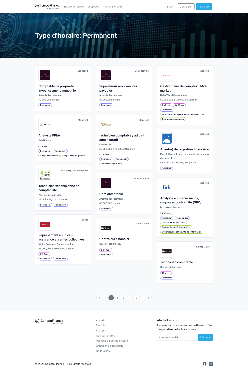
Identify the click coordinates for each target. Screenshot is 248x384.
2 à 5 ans (44, 146)
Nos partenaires (105, 335)
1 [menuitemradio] (111, 297)
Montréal (83, 120)
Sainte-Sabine (141, 178)
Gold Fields (44, 140)
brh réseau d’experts (171, 207)
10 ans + (166, 273)
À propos (93, 6)
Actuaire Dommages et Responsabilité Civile (183, 114)
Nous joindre (103, 351)
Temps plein (60, 151)
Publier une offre (113, 6)
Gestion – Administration (173, 222)
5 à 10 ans (106, 154)
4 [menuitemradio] (130, 297)
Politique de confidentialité (112, 340)
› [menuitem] (142, 297)
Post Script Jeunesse (50, 195)
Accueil (100, 320)
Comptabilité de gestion (73, 155)
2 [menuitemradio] (117, 297)
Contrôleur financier (114, 239)
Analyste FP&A (49, 135)
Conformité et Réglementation (176, 227)
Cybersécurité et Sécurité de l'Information (181, 232)
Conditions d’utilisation (109, 345)
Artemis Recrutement (50, 95)
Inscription (204, 6)
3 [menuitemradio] (123, 297)
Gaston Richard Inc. (110, 244)
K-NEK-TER (105, 144)
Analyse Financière (49, 155)
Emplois (100, 325)
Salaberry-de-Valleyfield (74, 170)
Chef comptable (111, 194)
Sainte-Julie (142, 223)
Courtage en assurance (173, 119)
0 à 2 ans (44, 254)
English (171, 6)
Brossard (83, 71)
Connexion (186, 6)
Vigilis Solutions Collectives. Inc (56, 244)
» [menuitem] (148, 297)
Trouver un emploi (74, 6)
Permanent (45, 105)
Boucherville (142, 71)
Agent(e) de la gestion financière (184, 149)
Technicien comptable (111, 163)
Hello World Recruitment (173, 95)
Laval (85, 219)
